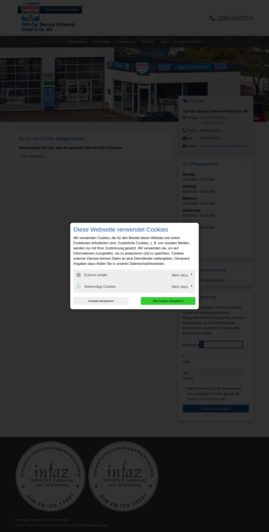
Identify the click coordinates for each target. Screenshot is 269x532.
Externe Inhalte (92, 275)
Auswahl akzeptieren (101, 301)
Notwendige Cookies (96, 286)
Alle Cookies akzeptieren (168, 301)
